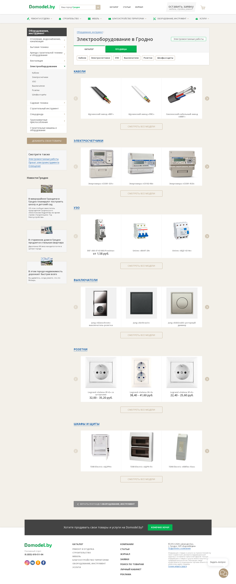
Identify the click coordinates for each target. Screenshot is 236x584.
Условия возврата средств (177, 566)
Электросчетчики (40, 77)
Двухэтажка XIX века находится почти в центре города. (47, 240)
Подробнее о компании (179, 548)
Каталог (114, 7)
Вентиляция (36, 60)
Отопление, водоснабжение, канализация (45, 40)
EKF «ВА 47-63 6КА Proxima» (100, 250)
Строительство (70, 18)
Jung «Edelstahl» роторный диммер (182, 324)
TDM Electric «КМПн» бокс (182, 466)
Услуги (202, 18)
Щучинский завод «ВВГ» (101, 114)
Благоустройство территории (127, 18)
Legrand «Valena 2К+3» (141, 392)
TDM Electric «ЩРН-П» (141, 466)
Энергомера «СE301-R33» (182, 183)
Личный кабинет (130, 569)
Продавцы (121, 49)
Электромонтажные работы (44, 158)
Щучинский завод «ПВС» (141, 114)
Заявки (124, 559)
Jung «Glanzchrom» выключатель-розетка (101, 324)
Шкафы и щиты (39, 94)
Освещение (35, 165)
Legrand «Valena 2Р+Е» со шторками (101, 393)
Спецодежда (36, 114)
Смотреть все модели (141, 126)
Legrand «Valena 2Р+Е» (181, 392)
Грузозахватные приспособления (39, 121)
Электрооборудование (43, 66)
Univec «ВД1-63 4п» (182, 250)
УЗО (34, 81)
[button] (76, 98)
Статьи (127, 7)
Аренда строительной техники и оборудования (46, 53)
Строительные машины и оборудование (43, 129)
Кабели (35, 73)
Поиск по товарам (132, 564)
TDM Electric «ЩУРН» (101, 466)
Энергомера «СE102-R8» (141, 183)
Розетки (35, 90)
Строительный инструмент (44, 108)
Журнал (139, 7)
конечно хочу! (160, 527)
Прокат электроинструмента (44, 162)
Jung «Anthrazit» (141, 322)
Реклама (125, 574)
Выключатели (38, 86)
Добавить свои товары (46, 140)
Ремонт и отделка (39, 18)
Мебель (95, 18)
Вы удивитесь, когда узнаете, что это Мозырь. (47, 271)
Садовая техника (39, 102)
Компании (126, 544)
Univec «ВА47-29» (141, 250)
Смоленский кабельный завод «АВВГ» (182, 115)
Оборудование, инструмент (171, 18)
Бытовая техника (39, 47)
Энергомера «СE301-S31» (100, 183)
